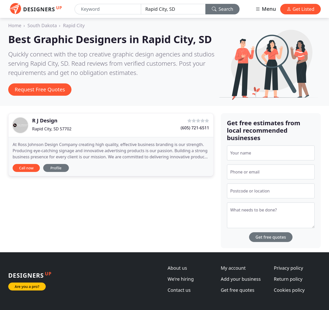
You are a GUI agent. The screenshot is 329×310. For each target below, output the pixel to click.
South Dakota (42, 25)
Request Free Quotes (40, 89)
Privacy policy (288, 268)
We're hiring (181, 279)
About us (177, 268)
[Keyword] (108, 9)
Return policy (288, 279)
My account (233, 268)
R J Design (44, 120)
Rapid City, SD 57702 (51, 129)
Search (222, 9)
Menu (265, 8)
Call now (26, 168)
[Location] (173, 9)
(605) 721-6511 (195, 128)
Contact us (179, 290)
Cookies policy (289, 290)
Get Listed (300, 9)
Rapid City (74, 25)
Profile (55, 168)
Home (14, 25)
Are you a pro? (27, 286)
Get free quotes (270, 237)
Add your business (241, 279)
